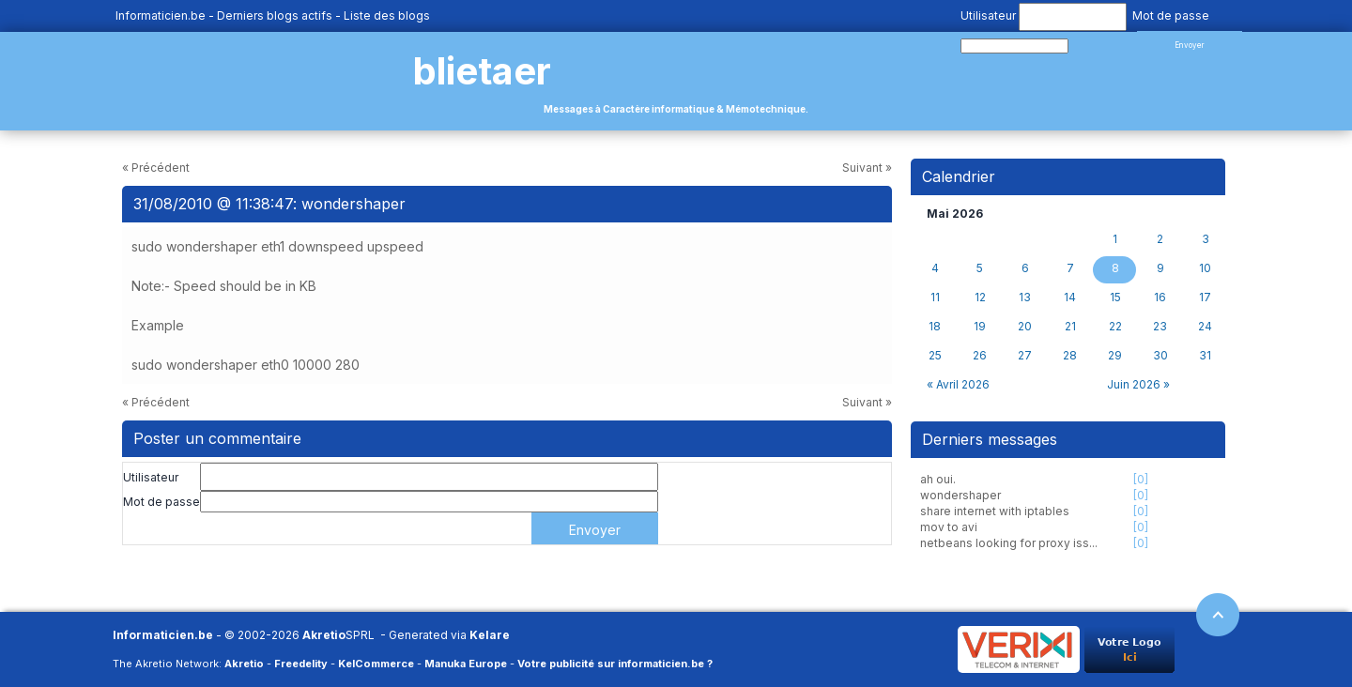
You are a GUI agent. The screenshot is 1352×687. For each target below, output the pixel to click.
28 (1070, 355)
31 (1205, 355)
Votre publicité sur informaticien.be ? (615, 663)
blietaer (482, 71)
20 (1025, 326)
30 (1160, 355)
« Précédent (156, 167)
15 (1115, 297)
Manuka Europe (465, 663)
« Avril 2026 (958, 384)
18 (935, 326)
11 (935, 297)
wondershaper (960, 495)
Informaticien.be (160, 15)
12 (980, 297)
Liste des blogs (387, 15)
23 (1160, 326)
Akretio (324, 635)
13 (1025, 297)
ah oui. (938, 479)
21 (1070, 326)
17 (1205, 297)
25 (935, 355)
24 (1205, 326)
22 (1115, 326)
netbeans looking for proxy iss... (1009, 543)
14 (1070, 297)
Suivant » (867, 167)
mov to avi (948, 527)
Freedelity (301, 663)
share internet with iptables (994, 511)
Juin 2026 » (1138, 384)
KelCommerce (376, 663)
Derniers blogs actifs (274, 15)
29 (1115, 355)
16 (1160, 297)
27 (1025, 355)
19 (980, 326)
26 (980, 355)
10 (1205, 268)
